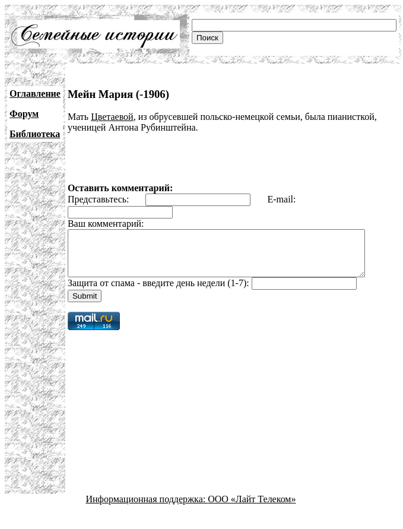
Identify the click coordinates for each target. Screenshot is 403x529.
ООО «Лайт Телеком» (252, 508)
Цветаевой (112, 117)
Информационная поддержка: (147, 508)
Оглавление (35, 93)
